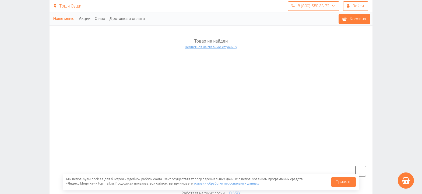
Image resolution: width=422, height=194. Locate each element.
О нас (100, 18)
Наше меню (64, 18)
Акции (84, 18)
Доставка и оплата (127, 18)
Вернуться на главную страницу (211, 47)
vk (360, 171)
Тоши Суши (67, 6)
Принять (343, 181)
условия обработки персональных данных (226, 183)
